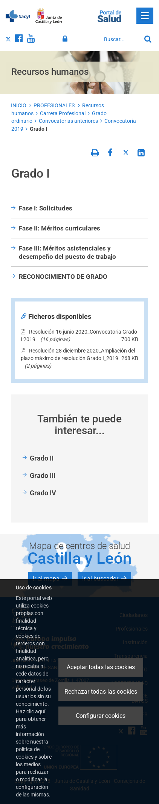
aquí (40, 711)
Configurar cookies (100, 715)
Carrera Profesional (63, 113)
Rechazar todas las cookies (100, 691)
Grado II (42, 458)
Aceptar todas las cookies (101, 667)
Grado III (42, 475)
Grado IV (43, 493)
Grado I (38, 129)
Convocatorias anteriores (68, 121)
